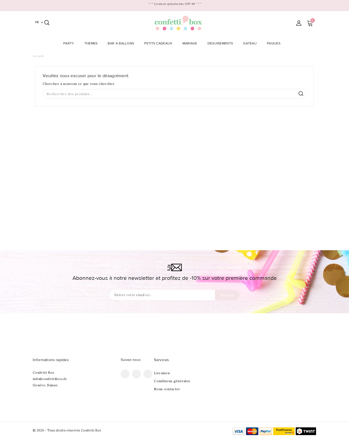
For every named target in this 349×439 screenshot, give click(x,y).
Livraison (162, 373)
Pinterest (136, 374)
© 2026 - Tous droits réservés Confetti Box (67, 430)
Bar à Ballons (122, 43)
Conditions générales (172, 381)
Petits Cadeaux (159, 43)
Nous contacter (167, 389)
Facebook (125, 374)
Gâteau (251, 43)
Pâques (275, 43)
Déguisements (221, 43)
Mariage (191, 43)
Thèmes (92, 43)
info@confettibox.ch (50, 379)
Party (70, 43)
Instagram (147, 374)
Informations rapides (51, 359)
